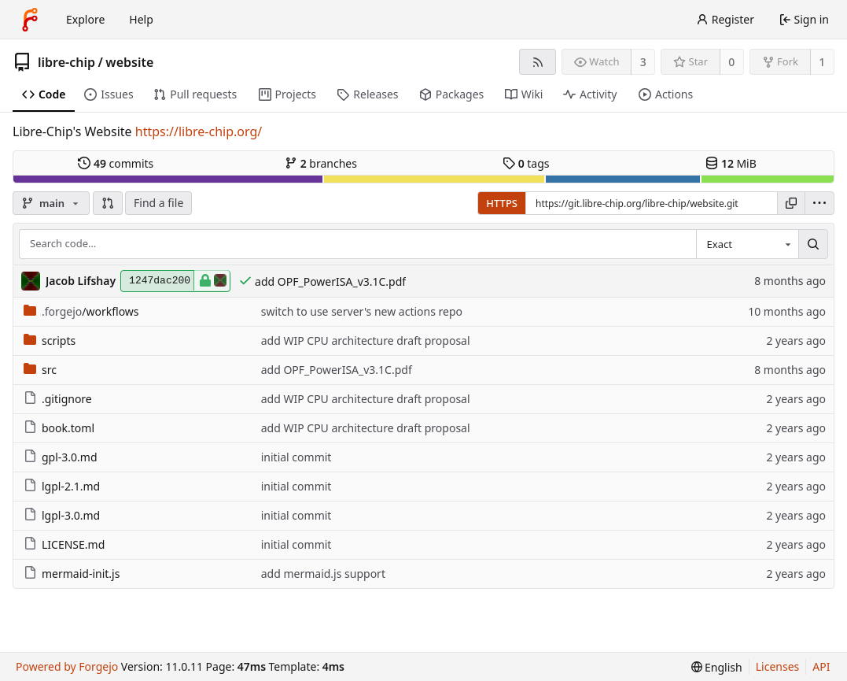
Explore (85, 19)
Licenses (778, 666)
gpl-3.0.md (61, 457)
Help (141, 19)
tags (526, 163)
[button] (108, 203)
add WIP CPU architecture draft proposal (365, 340)
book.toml (59, 427)
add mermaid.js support (323, 573)
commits (115, 163)
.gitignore (58, 398)
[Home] (30, 20)
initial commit (296, 457)
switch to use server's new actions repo (361, 311)
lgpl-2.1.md (62, 486)
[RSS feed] (537, 62)
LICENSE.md (64, 544)
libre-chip (66, 62)
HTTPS (501, 203)
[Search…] (813, 244)
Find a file (158, 202)
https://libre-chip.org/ (198, 131)
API (821, 666)
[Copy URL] (791, 203)
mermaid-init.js (72, 573)
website (129, 62)
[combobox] (747, 244)
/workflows (81, 311)
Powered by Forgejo (67, 666)
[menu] (819, 203)
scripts (49, 340)
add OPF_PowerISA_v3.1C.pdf (330, 281)
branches (321, 163)
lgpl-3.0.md (62, 515)
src (40, 369)
